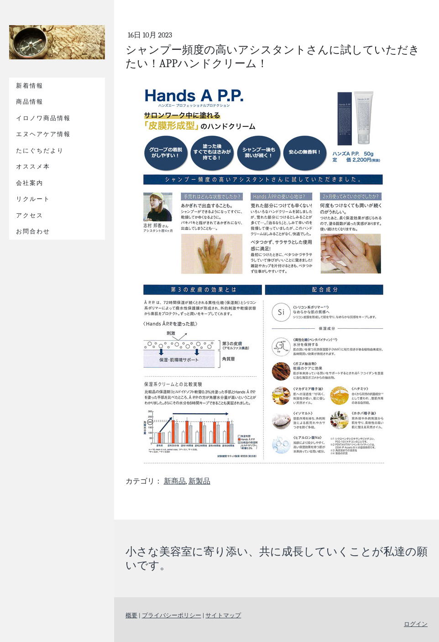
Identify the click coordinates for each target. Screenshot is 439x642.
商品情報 (29, 101)
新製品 (199, 481)
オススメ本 (33, 166)
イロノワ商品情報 (43, 118)
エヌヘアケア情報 (43, 134)
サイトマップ (223, 615)
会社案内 (29, 182)
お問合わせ (33, 231)
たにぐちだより (40, 150)
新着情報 (29, 85)
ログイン (416, 624)
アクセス (29, 215)
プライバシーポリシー (171, 615)
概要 (131, 615)
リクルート (33, 198)
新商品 (175, 481)
